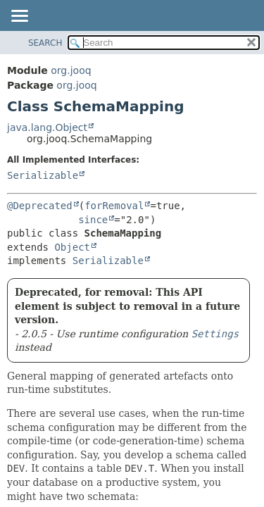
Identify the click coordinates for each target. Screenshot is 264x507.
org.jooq (71, 70)
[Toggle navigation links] (19, 17)
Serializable (42, 175)
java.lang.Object (47, 127)
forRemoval (114, 205)
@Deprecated (40, 205)
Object (72, 247)
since (93, 219)
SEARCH (45, 43)
